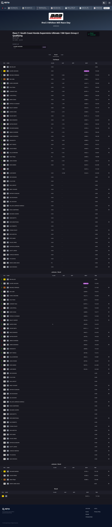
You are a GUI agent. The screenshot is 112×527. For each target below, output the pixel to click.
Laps (62, 55)
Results (87, 514)
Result (56, 55)
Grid (49, 55)
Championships (89, 516)
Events (87, 511)
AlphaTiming (7, 522)
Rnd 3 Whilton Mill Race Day (56, 22)
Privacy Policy (97, 511)
